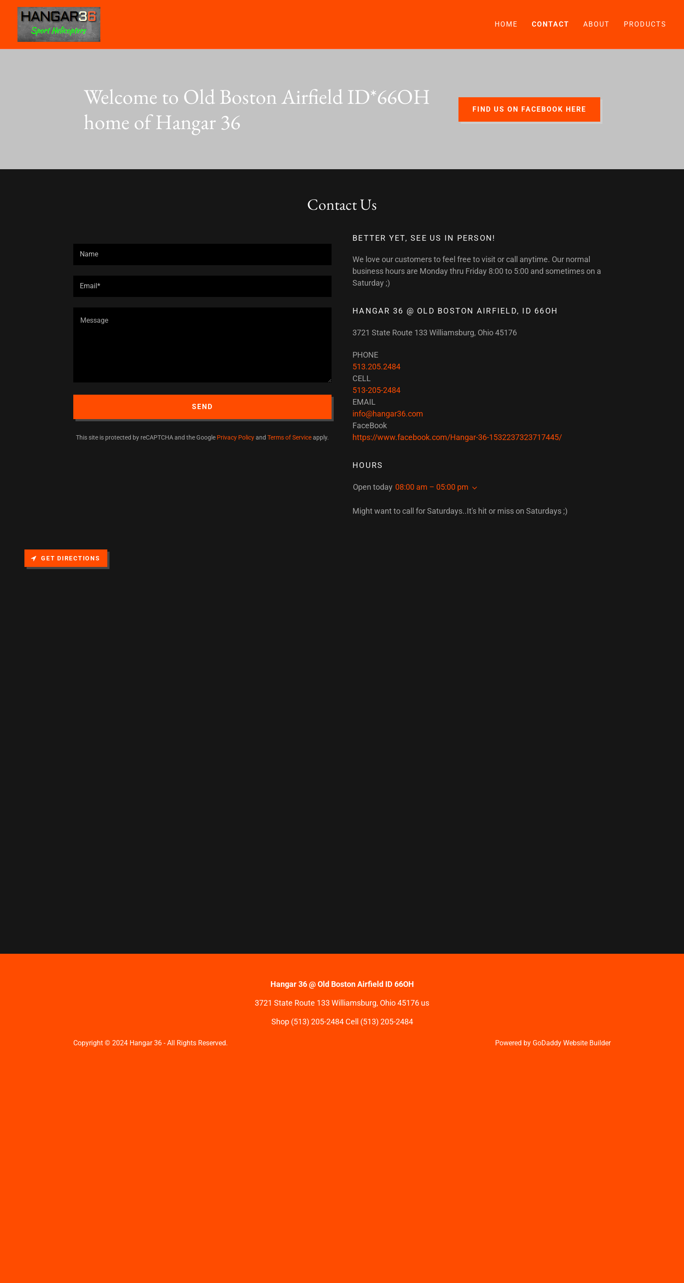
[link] (58, 23)
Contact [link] (550, 24)
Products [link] (645, 24)
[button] (472, 488)
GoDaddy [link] (547, 1043)
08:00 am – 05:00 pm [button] (432, 486)
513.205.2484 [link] (376, 366)
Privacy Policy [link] (235, 437)
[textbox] (202, 254)
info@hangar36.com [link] (387, 413)
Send (202, 407)
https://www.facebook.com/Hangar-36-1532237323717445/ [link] (457, 437)
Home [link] (506, 24)
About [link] (596, 24)
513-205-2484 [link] (376, 390)
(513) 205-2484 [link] (317, 1021)
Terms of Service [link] (289, 437)
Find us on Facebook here (529, 109)
